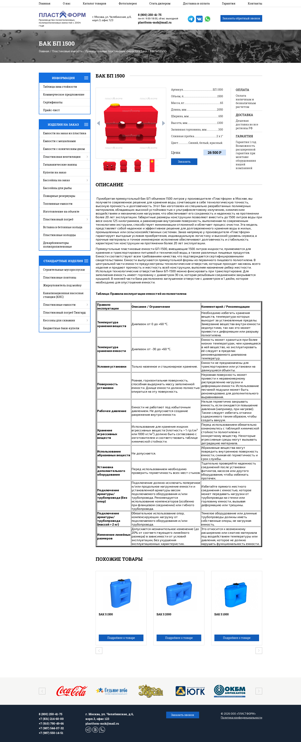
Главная (44, 3)
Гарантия (228, 3)
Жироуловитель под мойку (62, 285)
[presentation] (98, 123)
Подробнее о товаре (121, 638)
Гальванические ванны (60, 164)
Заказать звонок (182, 715)
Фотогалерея (128, 3)
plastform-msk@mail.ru (154, 22)
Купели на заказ (54, 172)
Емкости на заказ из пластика (64, 133)
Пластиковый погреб (58, 219)
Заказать (184, 161)
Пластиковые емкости (67, 51)
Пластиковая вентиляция (62, 157)
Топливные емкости (58, 204)
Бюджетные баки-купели (61, 328)
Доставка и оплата (196, 3)
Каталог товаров (94, 3)
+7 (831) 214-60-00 (51, 719)
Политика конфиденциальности (241, 717)
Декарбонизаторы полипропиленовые (57, 244)
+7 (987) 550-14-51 (51, 733)
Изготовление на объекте (61, 211)
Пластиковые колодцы (59, 235)
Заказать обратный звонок (241, 18)
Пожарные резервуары (59, 196)
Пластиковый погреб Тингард (64, 312)
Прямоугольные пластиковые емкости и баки (116, 51)
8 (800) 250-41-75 (149, 15)
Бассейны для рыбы (57, 188)
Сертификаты (53, 102)
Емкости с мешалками (59, 141)
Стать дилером (159, 3)
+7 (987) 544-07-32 (51, 728)
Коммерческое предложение (63, 94)
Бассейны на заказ (56, 180)
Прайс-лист (51, 110)
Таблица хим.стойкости (60, 86)
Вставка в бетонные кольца (62, 227)
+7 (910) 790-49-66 (51, 723)
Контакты (255, 3)
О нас (67, 3)
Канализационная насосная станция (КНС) (63, 295)
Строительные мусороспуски (64, 269)
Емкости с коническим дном (64, 149)
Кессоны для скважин (59, 320)
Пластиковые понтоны (59, 277)
